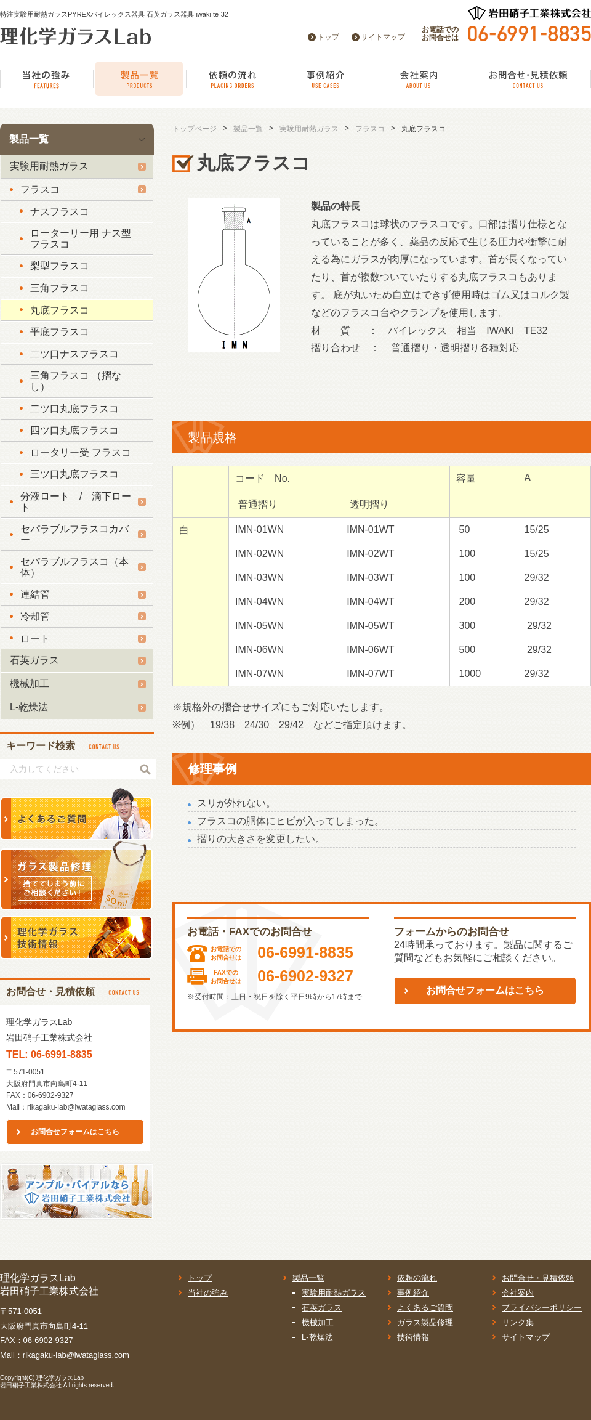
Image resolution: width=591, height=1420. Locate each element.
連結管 (35, 594)
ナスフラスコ (59, 211)
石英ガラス (34, 660)
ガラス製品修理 (425, 1322)
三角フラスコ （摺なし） (75, 381)
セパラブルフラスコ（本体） (74, 567)
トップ (328, 37)
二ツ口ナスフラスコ (74, 354)
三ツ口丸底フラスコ (74, 474)
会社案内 (518, 1292)
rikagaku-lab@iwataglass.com (76, 1107)
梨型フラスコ (59, 266)
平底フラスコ (59, 332)
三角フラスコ (59, 288)
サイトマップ (383, 37)
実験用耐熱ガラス (49, 166)
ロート (35, 638)
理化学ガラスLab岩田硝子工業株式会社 (42, 1381)
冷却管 (35, 616)
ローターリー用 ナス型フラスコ (80, 239)
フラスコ (40, 189)
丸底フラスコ (59, 310)
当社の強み (208, 1292)
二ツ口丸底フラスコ (74, 409)
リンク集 (518, 1322)
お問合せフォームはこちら (75, 1131)
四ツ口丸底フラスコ (74, 430)
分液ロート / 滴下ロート (75, 502)
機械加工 (29, 683)
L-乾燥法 (29, 707)
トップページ (194, 128)
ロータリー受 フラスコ (80, 452)
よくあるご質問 (425, 1307)
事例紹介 (413, 1292)
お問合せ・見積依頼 (538, 1278)
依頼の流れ (417, 1278)
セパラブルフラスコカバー (74, 534)
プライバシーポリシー (542, 1307)
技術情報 (413, 1337)
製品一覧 (29, 139)
